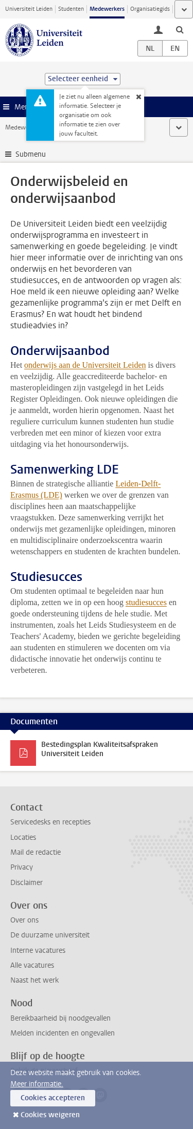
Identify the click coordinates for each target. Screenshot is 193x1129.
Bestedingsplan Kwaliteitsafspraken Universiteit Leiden (99, 749)
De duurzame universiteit (50, 935)
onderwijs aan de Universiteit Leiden (85, 365)
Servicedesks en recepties (50, 822)
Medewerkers (107, 9)
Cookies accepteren (53, 1098)
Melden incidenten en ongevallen (62, 1033)
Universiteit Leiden (28, 9)
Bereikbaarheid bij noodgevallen (60, 1018)
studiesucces (146, 602)
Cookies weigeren (50, 1115)
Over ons (24, 920)
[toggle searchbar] (179, 29)
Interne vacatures (37, 950)
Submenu (30, 154)
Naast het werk (34, 980)
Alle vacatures (32, 965)
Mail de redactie (35, 852)
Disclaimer (26, 883)
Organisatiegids (150, 9)
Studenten (71, 9)
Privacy (21, 867)
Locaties (23, 837)
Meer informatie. (36, 1084)
